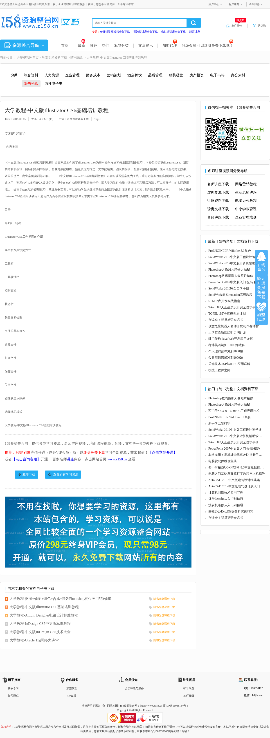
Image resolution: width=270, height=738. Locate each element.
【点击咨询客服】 (26, 459)
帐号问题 (188, 688)
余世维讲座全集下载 (173, 31)
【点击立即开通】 (162, 452)
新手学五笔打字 (219, 423)
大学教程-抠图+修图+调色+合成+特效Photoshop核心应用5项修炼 (60, 599)
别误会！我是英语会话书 (225, 320)
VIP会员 (71, 695)
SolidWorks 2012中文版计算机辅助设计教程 (238, 263)
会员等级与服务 (134, 688)
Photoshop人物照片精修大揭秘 (229, 269)
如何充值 (188, 695)
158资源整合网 (128, 705)
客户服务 (234, 4)
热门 (105, 45)
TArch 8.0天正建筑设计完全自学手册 (233, 307)
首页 (64, 45)
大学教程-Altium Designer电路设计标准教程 (43, 615)
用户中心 (213, 4)
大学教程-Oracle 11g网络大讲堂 (34, 640)
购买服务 (254, 4)
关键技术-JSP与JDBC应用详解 (229, 364)
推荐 (93, 45)
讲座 (70, 459)
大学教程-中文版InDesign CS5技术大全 (40, 632)
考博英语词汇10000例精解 (226, 345)
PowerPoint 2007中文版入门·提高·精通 (234, 282)
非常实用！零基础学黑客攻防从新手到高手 (238, 455)
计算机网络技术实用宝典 (225, 492)
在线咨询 (261, 262)
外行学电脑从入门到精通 (225, 499)
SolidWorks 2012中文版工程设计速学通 (235, 257)
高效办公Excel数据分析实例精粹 (230, 511)
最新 (81, 45)
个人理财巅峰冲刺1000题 (225, 351)
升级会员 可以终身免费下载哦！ (207, 45)
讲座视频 (23, 57)
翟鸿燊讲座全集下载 (145, 31)
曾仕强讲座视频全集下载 (115, 31)
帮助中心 (99, 705)
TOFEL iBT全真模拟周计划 (227, 313)
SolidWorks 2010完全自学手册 (228, 288)
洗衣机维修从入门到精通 (225, 505)
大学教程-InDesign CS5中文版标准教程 (40, 623)
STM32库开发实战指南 (224, 301)
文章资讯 (145, 45)
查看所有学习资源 (65, 474)
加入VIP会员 (261, 287)
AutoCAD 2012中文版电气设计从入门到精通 (238, 486)
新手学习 (13, 688)
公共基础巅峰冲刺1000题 (225, 357)
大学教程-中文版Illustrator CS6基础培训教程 (44, 607)
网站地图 (112, 705)
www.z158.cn (117, 459)
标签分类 (121, 45)
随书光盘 (76, 57)
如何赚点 (13, 695)
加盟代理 (169, 45)
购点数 (262, 25)
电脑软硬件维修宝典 (222, 461)
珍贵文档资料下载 (54, 57)
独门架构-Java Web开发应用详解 (230, 338)
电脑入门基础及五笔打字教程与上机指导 (236, 473)
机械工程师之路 (219, 370)
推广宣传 (238, 25)
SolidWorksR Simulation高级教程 (230, 294)
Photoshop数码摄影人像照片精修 (230, 276)
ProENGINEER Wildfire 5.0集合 (229, 250)
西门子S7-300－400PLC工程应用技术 (233, 411)
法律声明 (87, 705)
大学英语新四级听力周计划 (227, 332)
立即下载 (28, 474)
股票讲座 (194, 31)
